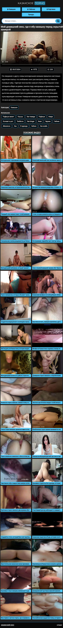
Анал (40, 121)
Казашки (11, 9)
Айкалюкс (6, 126)
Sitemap (59, 625)
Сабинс (33, 126)
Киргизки (51, 9)
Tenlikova (20, 121)
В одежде (24, 126)
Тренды (31, 15)
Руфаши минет (8, 117)
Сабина (56, 121)
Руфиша (42, 117)
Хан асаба (43, 126)
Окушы (20, 117)
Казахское (31, 3)
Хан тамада (31, 117)
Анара (50, 117)
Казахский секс (7, 625)
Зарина (47, 121)
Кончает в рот (8, 121)
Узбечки (31, 9)
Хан (15, 126)
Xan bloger (30, 121)
